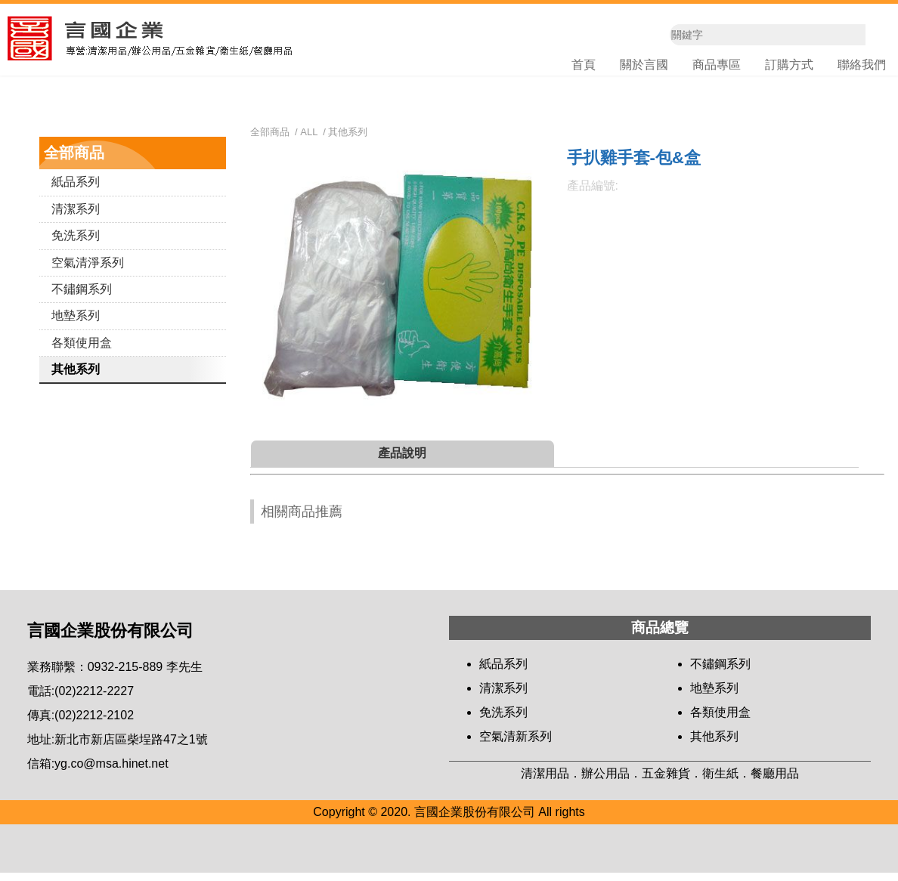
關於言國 (644, 66)
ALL (308, 140)
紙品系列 (75, 190)
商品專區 (716, 66)
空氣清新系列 (515, 745)
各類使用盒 (81, 351)
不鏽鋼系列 (81, 297)
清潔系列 (75, 217)
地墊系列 (75, 324)
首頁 (583, 66)
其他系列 (75, 377)
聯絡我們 (862, 66)
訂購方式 (789, 66)
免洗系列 (75, 243)
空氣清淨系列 (87, 270)
